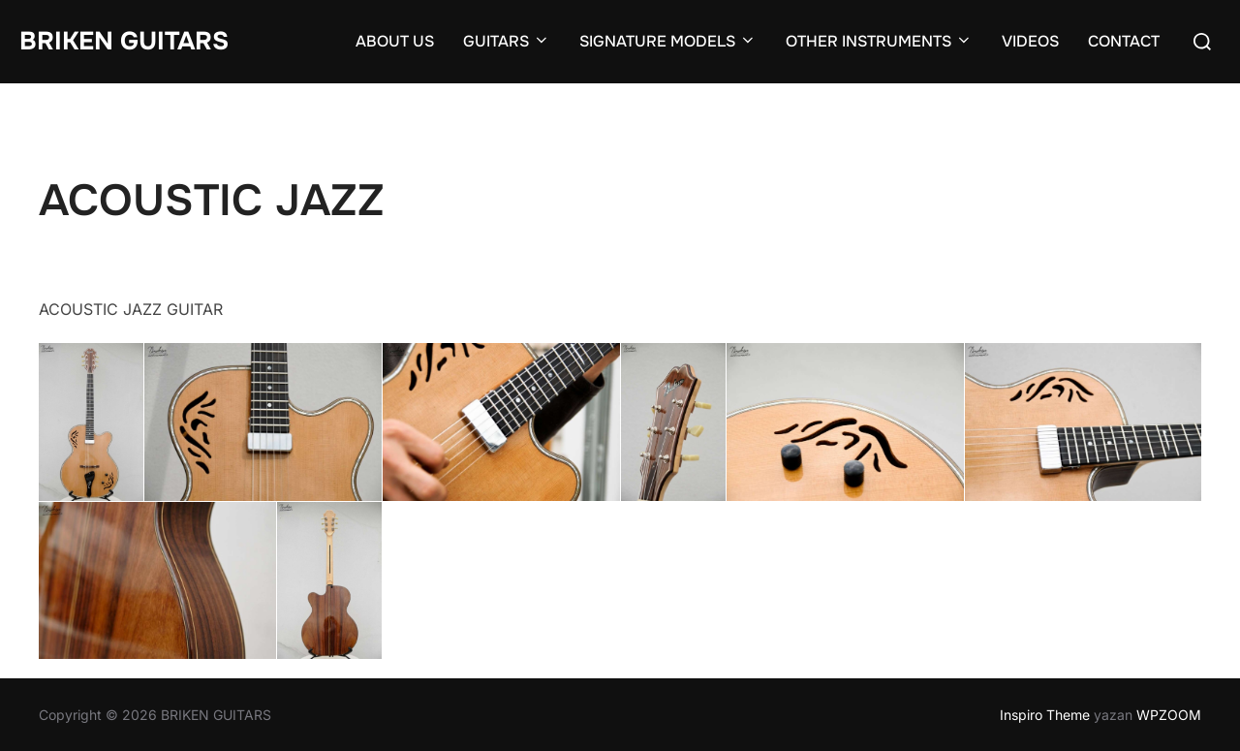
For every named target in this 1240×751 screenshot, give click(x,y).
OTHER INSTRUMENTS (879, 41)
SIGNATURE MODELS (668, 41)
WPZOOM (1168, 714)
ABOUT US (395, 41)
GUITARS (506, 41)
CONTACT (1124, 41)
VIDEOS (1030, 41)
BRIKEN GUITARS (124, 41)
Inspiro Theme (1045, 714)
